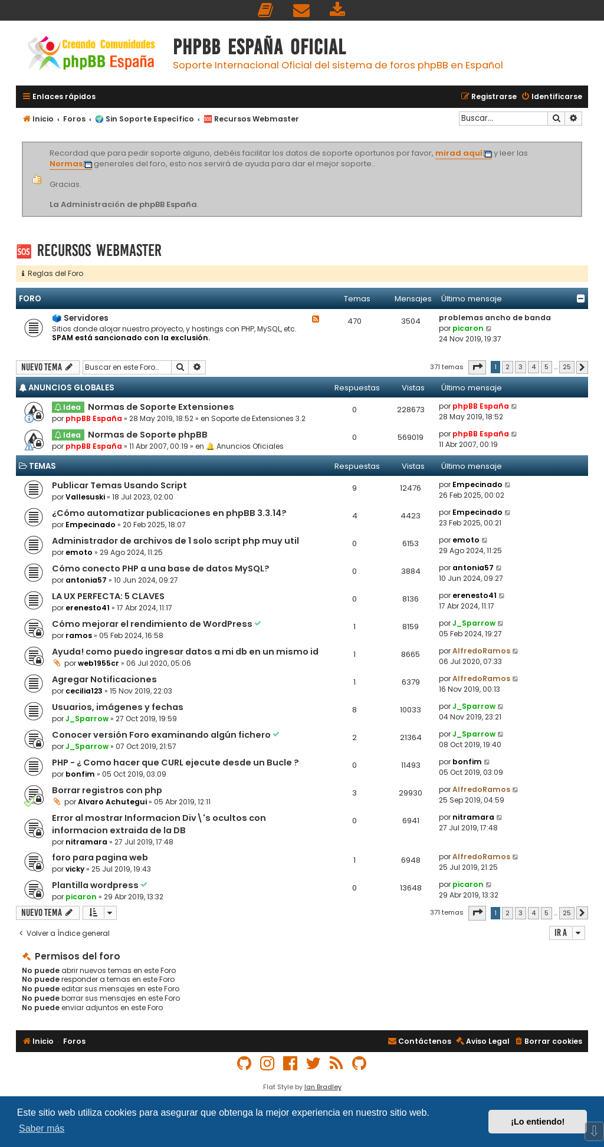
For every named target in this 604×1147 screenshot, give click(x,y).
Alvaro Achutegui (112, 802)
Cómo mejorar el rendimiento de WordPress (153, 624)
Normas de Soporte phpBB (148, 435)
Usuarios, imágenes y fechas (117, 707)
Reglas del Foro (52, 273)
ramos (78, 635)
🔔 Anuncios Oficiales (245, 446)
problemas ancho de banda (495, 318)
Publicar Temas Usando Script (119, 485)
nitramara (86, 842)
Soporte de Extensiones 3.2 (258, 418)
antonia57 (86, 580)
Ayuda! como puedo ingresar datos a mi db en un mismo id (185, 652)
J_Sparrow (473, 623)
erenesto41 (87, 608)
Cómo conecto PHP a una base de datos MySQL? (161, 568)
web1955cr (98, 663)
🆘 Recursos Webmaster (89, 250)
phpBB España (93, 418)
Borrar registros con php (107, 790)
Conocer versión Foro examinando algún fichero (162, 735)
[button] (477, 367)
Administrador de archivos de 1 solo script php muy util (175, 541)
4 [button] (533, 367)
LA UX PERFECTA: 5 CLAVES (108, 596)
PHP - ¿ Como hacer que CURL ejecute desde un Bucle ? (175, 762)
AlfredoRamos (481, 651)
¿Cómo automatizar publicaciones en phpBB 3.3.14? (169, 513)
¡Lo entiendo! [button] (537, 1121)
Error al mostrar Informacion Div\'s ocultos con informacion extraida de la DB (159, 824)
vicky (74, 869)
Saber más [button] (41, 1128)
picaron (468, 328)
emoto (79, 552)
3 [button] (520, 367)
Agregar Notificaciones (104, 679)
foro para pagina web (100, 857)
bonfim (80, 774)
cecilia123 (84, 691)
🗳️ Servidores (80, 318)
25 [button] (567, 367)
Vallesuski (85, 497)
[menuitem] (266, 10)
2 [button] (507, 367)
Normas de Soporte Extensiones (161, 407)
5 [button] (546, 367)
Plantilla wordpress (96, 885)
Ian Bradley (323, 1087)
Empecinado (477, 484)
